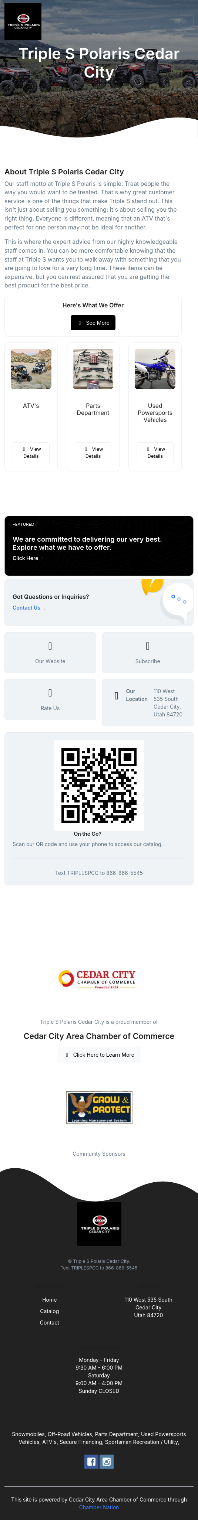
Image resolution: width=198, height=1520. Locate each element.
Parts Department (93, 409)
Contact (49, 1322)
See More (93, 323)
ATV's (31, 405)
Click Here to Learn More (99, 1055)
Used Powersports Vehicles (155, 412)
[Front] (24, 21)
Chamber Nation (99, 1507)
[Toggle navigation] (186, 21)
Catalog (49, 1311)
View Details (31, 452)
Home (49, 1299)
